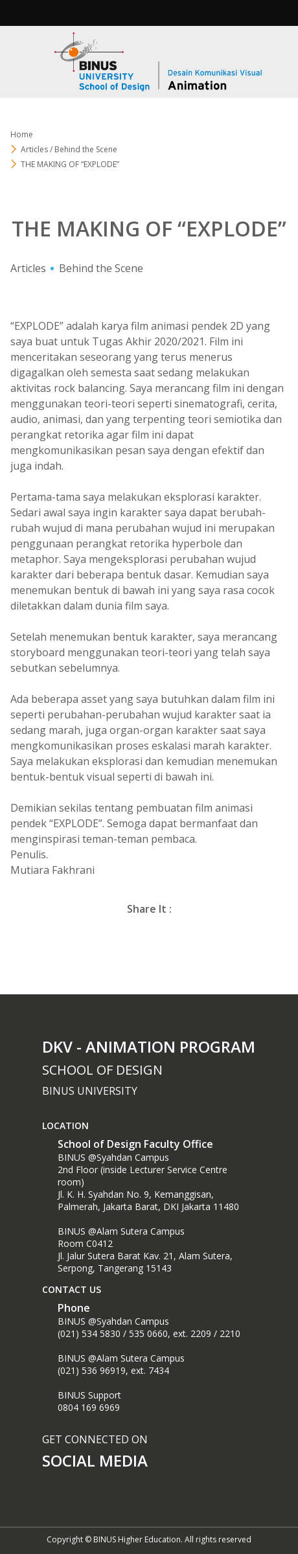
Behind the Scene (101, 268)
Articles (28, 268)
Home (21, 134)
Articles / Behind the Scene (69, 149)
